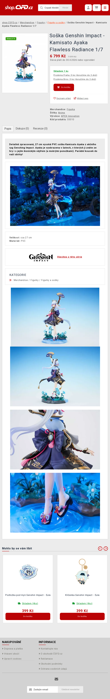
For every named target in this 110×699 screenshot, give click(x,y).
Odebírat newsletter (71, 689)
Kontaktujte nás (48, 648)
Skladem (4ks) (30, 603)
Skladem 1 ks (61, 71)
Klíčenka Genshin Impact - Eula (82, 595)
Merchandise (21, 280)
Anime (61, 112)
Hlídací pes (81, 98)
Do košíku (63, 87)
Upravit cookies (11, 658)
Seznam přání (62, 98)
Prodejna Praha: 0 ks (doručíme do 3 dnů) (75, 75)
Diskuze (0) (22, 128)
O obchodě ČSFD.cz (51, 653)
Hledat (65, 7)
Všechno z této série (69, 257)
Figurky (34, 280)
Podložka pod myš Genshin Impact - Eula (28, 595)
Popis (7, 128)
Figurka (71, 109)
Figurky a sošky (50, 280)
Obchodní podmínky (51, 663)
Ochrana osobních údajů (53, 669)
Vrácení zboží (10, 653)
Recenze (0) (40, 128)
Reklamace (46, 658)
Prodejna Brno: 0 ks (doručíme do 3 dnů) (75, 79)
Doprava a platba (12, 648)
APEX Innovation (70, 116)
